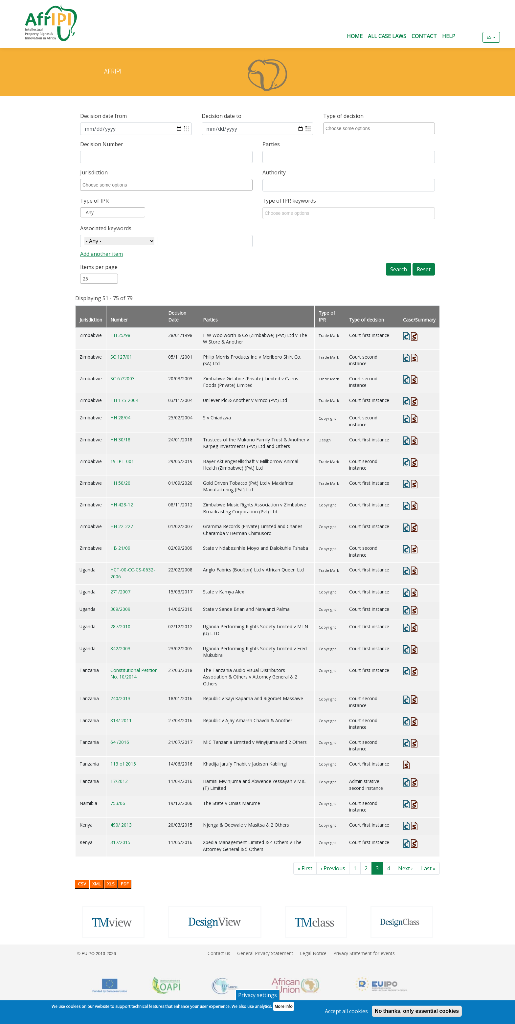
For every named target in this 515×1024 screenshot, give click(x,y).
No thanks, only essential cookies (417, 1013)
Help (448, 36)
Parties (271, 144)
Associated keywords (105, 228)
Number (119, 320)
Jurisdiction (94, 172)
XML (96, 884)
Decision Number (101, 144)
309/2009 (120, 609)
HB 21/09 (120, 548)
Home (355, 36)
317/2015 (120, 842)
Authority (274, 172)
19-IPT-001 (122, 461)
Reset (424, 269)
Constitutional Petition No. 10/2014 (134, 673)
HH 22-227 (121, 526)
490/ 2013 (121, 825)
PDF (124, 884)
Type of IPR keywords (289, 200)
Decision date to (221, 116)
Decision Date (177, 316)
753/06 (117, 803)
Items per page (99, 267)
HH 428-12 (121, 504)
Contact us (219, 953)
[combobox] (380, 128)
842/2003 (120, 648)
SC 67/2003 (122, 378)
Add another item (101, 253)
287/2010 (120, 626)
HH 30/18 (120, 439)
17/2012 (119, 781)
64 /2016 (119, 742)
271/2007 (120, 592)
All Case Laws (387, 36)
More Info (284, 1009)
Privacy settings (257, 997)
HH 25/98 (120, 335)
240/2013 (120, 698)
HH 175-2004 (124, 400)
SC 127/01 (121, 357)
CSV (82, 884)
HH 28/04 (120, 417)
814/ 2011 (121, 720)
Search (398, 269)
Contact (424, 36)
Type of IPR (94, 200)
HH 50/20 (120, 483)
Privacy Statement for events (364, 953)
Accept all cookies (346, 1013)
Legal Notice (313, 953)
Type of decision (343, 116)
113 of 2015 (123, 764)
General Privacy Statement (265, 953)
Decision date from (103, 116)
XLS (111, 884)
